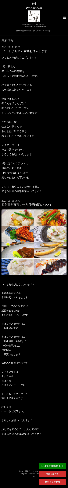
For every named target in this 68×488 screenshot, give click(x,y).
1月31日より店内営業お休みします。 (25, 51)
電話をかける (52, 474)
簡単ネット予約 (52, 482)
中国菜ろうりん (29, 471)
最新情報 (7, 40)
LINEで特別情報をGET (52, 466)
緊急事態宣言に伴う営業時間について (26, 204)
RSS (34, 476)
